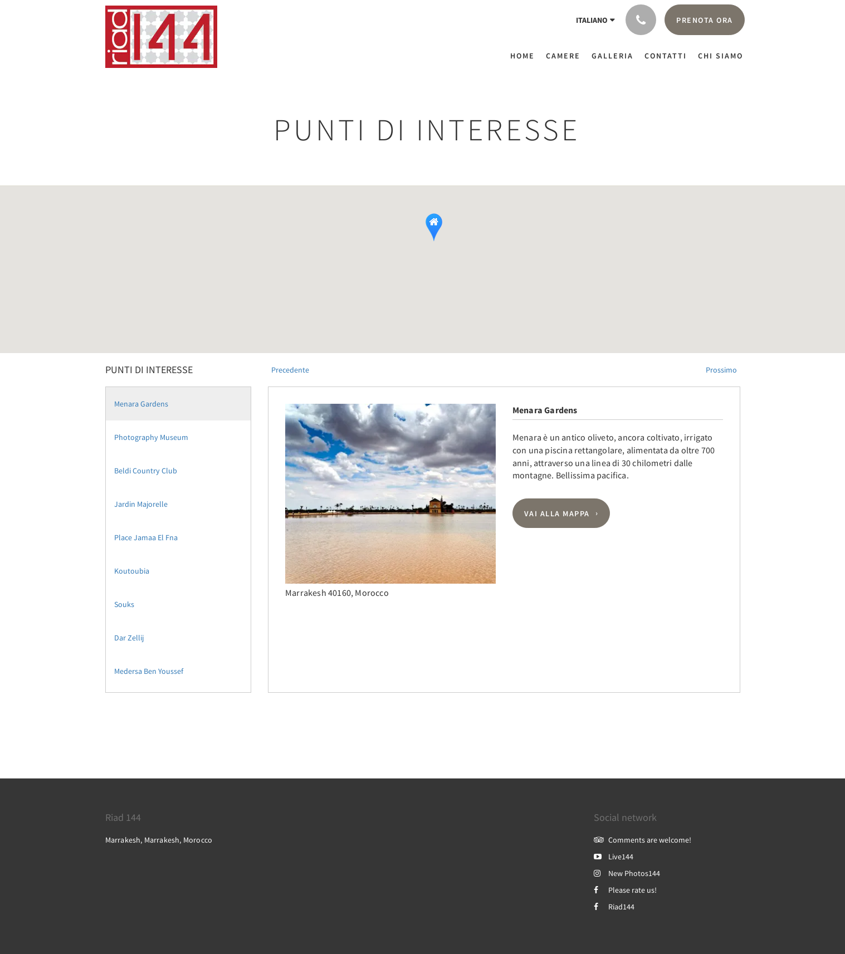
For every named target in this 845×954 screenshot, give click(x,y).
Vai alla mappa (557, 513)
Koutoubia (131, 571)
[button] (412, 253)
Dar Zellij (129, 638)
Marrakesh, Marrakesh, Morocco (159, 840)
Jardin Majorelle (141, 504)
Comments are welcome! (642, 840)
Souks (124, 604)
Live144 (613, 857)
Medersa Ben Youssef (148, 671)
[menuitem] (525, 56)
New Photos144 (627, 873)
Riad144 (614, 907)
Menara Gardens (141, 404)
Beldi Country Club (145, 471)
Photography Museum (151, 437)
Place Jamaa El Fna (146, 537)
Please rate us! (625, 890)
